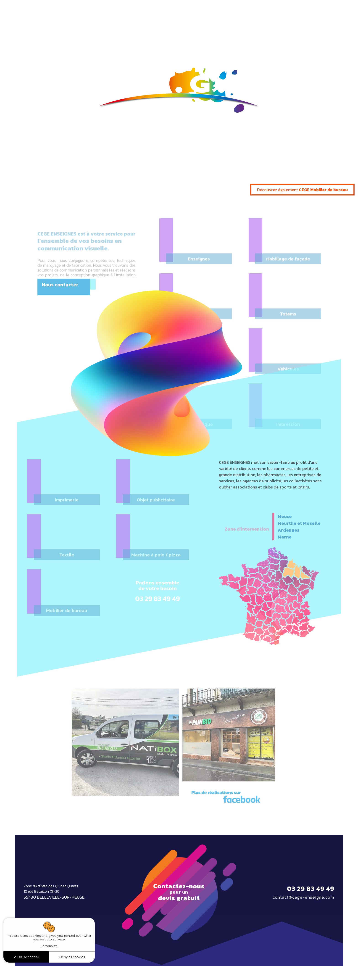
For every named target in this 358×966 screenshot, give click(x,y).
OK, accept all (26, 957)
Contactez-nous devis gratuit (179, 892)
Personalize (49, 946)
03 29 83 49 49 (326, 10)
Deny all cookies (72, 957)
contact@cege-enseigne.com (303, 897)
